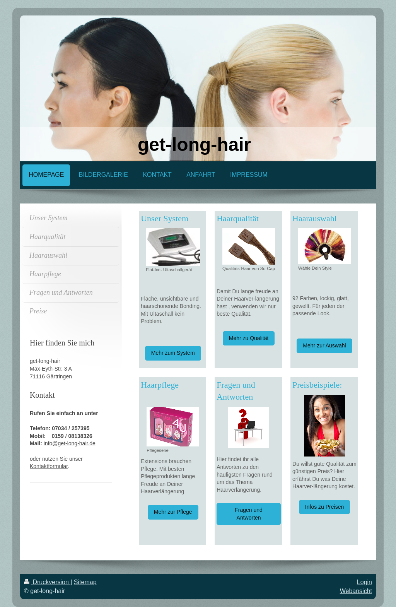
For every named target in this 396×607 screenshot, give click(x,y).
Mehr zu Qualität (249, 338)
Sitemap (85, 582)
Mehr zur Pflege (173, 512)
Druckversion (47, 582)
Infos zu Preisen (324, 507)
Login (364, 582)
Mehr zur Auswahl (324, 345)
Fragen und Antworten (249, 514)
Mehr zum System (173, 353)
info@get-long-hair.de (70, 443)
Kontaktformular (49, 466)
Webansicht (356, 591)
